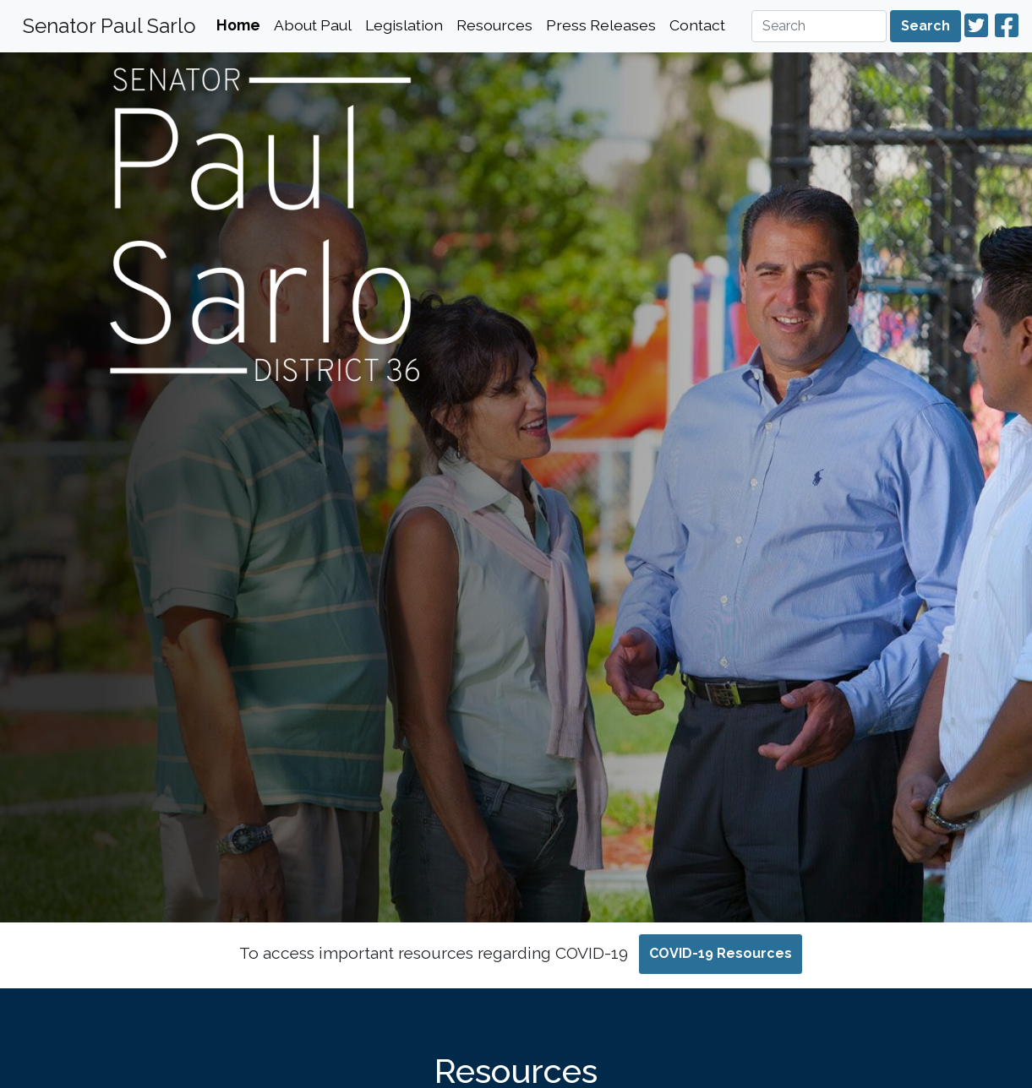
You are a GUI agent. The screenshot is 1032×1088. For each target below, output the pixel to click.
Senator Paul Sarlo (109, 26)
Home (238, 25)
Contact (697, 25)
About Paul (313, 25)
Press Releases (601, 25)
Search (925, 26)
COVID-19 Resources (720, 953)
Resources (494, 25)
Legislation (404, 25)
